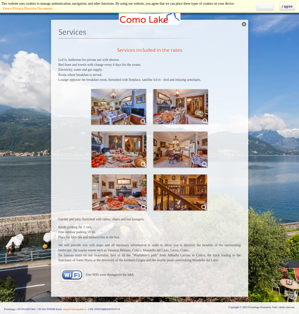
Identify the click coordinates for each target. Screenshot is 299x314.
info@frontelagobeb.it (74, 309)
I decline (265, 6)
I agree (287, 6)
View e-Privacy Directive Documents (27, 8)
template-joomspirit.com (298, 288)
